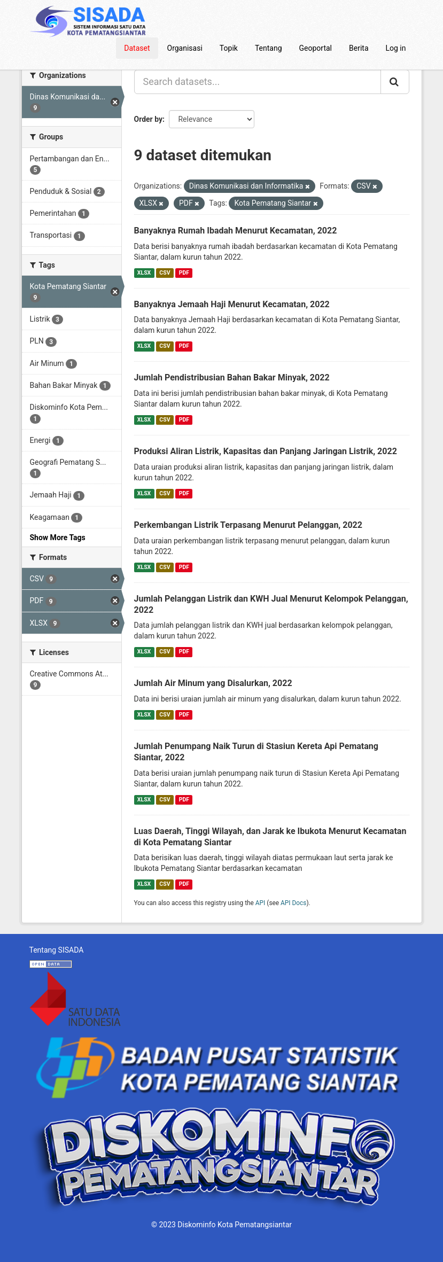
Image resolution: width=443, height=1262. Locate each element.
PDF (184, 272)
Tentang (268, 48)
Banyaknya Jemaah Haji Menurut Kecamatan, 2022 (232, 304)
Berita (359, 48)
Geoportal (315, 48)
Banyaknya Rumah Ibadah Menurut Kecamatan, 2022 (235, 230)
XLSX (144, 272)
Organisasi (185, 48)
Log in (396, 48)
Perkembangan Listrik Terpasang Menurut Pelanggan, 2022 (248, 525)
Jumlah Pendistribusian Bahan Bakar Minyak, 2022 (232, 377)
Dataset (137, 48)
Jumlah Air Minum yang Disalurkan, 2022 (213, 683)
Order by (148, 119)
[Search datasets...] (257, 81)
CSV (164, 272)
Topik (229, 48)
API (260, 903)
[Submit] (394, 81)
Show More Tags (58, 537)
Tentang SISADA (56, 950)
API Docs (293, 903)
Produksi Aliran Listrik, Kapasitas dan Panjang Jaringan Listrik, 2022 (265, 451)
